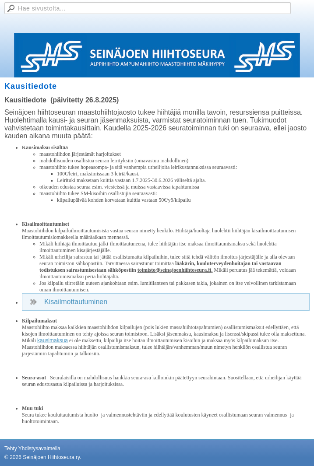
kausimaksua (52, 340)
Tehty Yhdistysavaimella (32, 448)
